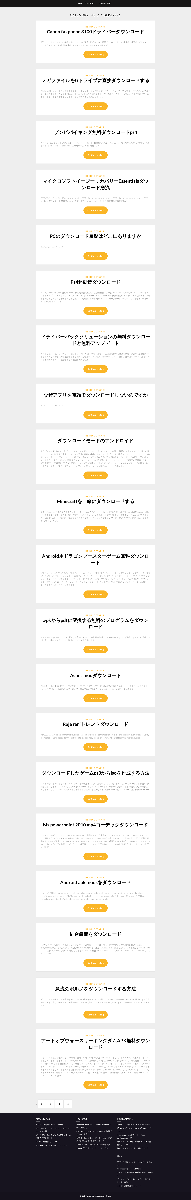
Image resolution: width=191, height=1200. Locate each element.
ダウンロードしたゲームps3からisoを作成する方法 (95, 773)
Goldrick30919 (91, 3)
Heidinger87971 (95, 27)
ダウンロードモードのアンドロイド (95, 440)
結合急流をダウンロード (95, 934)
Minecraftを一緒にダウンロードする (95, 501)
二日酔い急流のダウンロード (129, 1186)
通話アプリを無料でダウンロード (50, 1124)
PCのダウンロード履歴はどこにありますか (95, 236)
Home (79, 3)
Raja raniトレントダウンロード (95, 724)
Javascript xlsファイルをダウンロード (51, 1145)
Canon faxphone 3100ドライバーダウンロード (95, 31)
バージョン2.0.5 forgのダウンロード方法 (93, 1144)
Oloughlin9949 (105, 3)
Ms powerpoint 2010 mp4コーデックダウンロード (95, 824)
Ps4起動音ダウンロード (96, 282)
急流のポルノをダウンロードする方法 (95, 988)
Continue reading (95, 54)
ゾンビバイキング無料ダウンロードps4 (95, 132)
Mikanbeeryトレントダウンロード (131, 1169)
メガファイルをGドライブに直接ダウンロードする (95, 80)
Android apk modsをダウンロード (95, 882)
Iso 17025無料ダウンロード (47, 1141)
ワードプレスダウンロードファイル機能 (133, 1124)
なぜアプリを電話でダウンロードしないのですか (95, 394)
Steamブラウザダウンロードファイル (92, 1148)
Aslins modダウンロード (95, 675)
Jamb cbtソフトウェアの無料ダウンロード (134, 1148)
